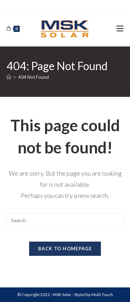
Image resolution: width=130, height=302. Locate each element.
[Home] (9, 77)
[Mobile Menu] (119, 28)
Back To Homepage (65, 248)
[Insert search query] (65, 220)
